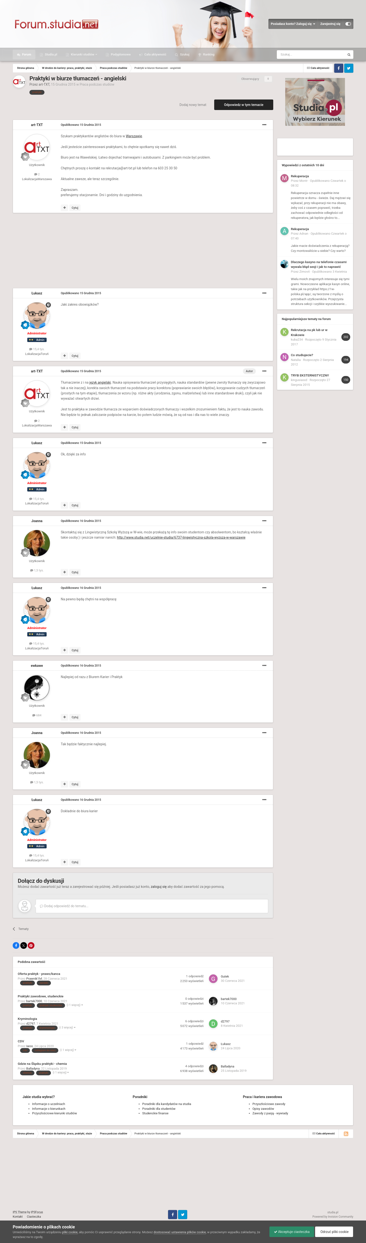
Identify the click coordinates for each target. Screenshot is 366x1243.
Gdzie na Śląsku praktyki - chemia (42, 1064)
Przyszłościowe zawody (268, 1104)
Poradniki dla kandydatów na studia (166, 1104)
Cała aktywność (154, 54)
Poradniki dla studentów (158, 1108)
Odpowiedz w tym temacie (243, 105)
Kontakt (17, 1216)
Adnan (303, 233)
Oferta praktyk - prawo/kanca (39, 974)
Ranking (208, 54)
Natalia (296, 360)
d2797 (30, 1023)
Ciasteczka (34, 1216)
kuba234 (297, 339)
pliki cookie (70, 1232)
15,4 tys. (36, 349)
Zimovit (304, 271)
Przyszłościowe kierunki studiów (54, 1113)
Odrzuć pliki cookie (333, 1232)
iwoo (29, 1046)
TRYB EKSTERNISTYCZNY (310, 375)
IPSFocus (37, 1212)
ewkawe (37, 666)
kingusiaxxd (299, 380)
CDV (21, 1041)
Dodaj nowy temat (193, 105)
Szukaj (184, 54)
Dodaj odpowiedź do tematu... (64, 906)
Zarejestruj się (330, 24)
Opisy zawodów (263, 1108)
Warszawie (134, 136)
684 (36, 715)
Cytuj (75, 208)
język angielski (100, 382)
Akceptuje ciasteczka (290, 1232)
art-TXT (44, 84)
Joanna (36, 521)
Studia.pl (50, 54)
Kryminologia (27, 1019)
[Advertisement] (100, 251)
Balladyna (33, 1068)
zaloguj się (159, 887)
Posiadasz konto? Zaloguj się (293, 24)
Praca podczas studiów (97, 84)
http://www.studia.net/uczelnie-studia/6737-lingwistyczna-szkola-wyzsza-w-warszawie (181, 537)
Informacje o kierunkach (48, 1108)
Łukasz (37, 293)
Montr (303, 180)
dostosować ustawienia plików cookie (180, 1232)
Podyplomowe (120, 54)
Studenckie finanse (155, 1113)
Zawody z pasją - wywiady (270, 1113)
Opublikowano (81, 125)
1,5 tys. (37, 570)
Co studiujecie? (302, 355)
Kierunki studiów (82, 54)
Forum (26, 54)
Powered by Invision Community (332, 1216)
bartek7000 (34, 1001)
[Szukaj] (299, 54)
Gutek (225, 976)
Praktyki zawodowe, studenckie (40, 996)
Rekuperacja (300, 176)
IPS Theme (20, 1212)
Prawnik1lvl (34, 978)
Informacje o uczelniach (48, 1104)
